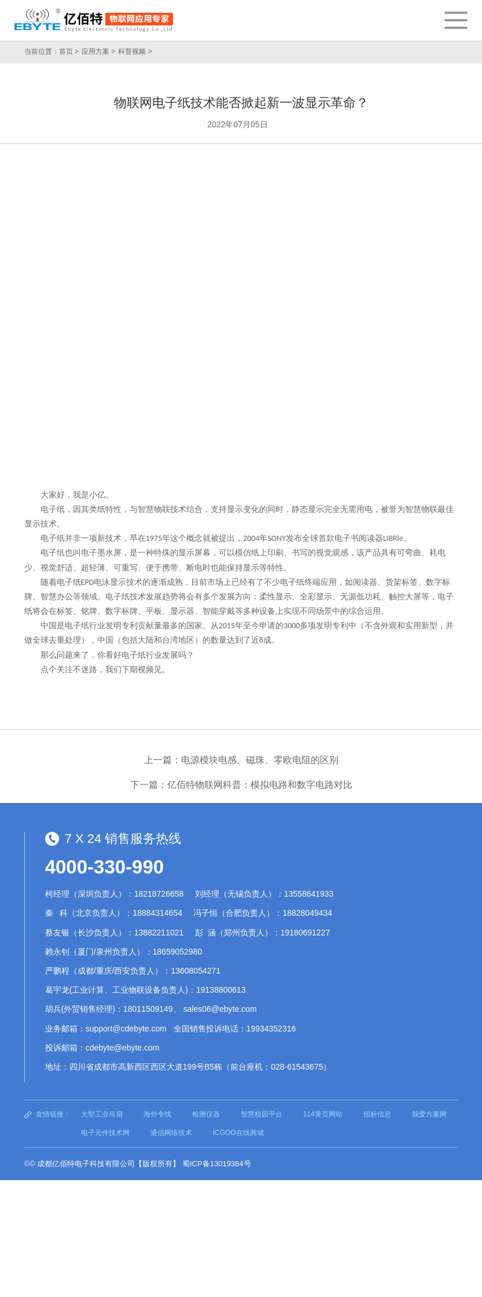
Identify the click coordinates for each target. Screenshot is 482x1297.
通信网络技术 (171, 1133)
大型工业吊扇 (102, 1114)
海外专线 (157, 1114)
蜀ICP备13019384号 (216, 1163)
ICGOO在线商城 (238, 1133)
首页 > (69, 51)
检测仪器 (206, 1114)
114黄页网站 (323, 1114)
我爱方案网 (429, 1114)
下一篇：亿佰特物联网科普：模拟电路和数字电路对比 (241, 785)
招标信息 (377, 1114)
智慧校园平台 (261, 1114)
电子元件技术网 (105, 1133)
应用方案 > (98, 51)
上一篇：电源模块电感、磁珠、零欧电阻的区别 (241, 760)
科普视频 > (135, 51)
